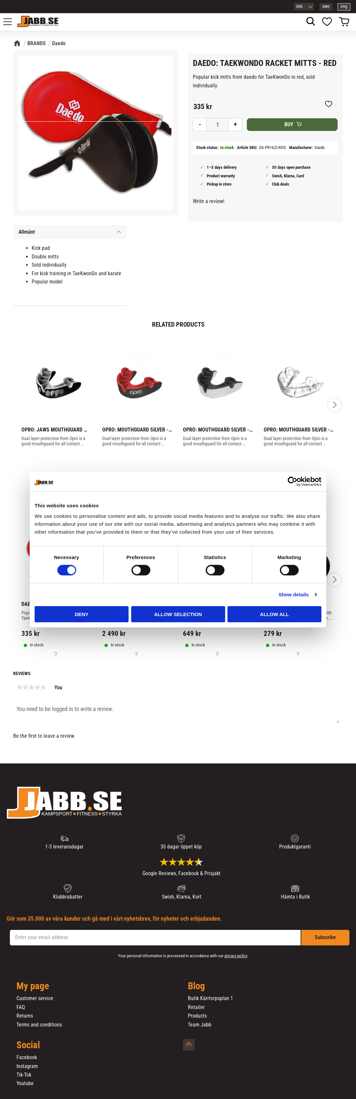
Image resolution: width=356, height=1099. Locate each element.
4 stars (37, 687)
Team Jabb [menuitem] (199, 1025)
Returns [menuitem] (24, 1016)
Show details (294, 594)
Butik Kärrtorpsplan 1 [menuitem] (210, 998)
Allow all (274, 614)
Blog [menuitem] (196, 986)
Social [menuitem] (28, 1045)
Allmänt (26, 232)
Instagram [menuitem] (27, 1066)
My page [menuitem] (32, 986)
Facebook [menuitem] (26, 1057)
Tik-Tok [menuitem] (23, 1075)
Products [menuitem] (197, 1016)
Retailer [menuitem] (196, 1007)
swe (326, 6)
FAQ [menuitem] (20, 1007)
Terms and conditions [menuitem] (39, 1025)
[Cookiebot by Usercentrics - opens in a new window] (292, 482)
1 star (19, 687)
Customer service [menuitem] (34, 998)
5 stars (43, 687)
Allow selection (178, 614)
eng (344, 6)
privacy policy (235, 955)
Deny (82, 614)
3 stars (31, 687)
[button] (11, 22)
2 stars (25, 687)
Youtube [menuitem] (25, 1083)
